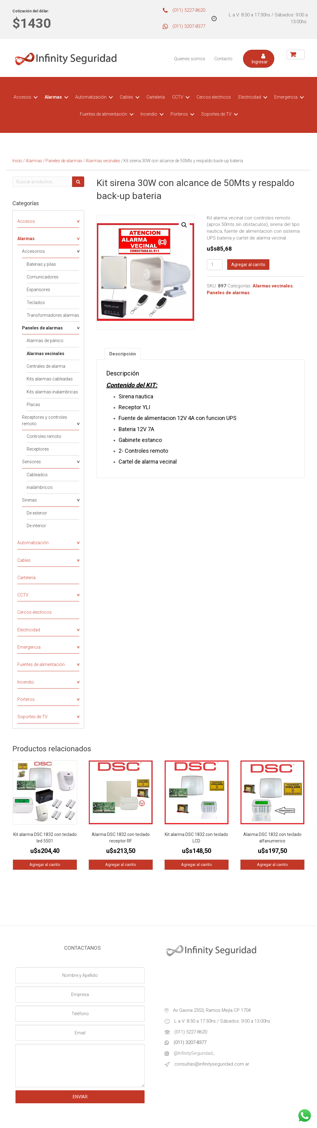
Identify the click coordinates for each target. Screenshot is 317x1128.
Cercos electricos (214, 97)
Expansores (38, 289)
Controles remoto (44, 436)
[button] (258, 59)
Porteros (179, 114)
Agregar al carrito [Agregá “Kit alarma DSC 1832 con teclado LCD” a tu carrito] (196, 864)
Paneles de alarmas (64, 160)
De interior (36, 525)
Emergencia (285, 97)
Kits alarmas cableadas (50, 378)
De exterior (37, 513)
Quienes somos (189, 58)
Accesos (22, 97)
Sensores (31, 461)
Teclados (36, 302)
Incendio (149, 114)
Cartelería (155, 97)
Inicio (17, 160)
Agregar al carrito (248, 264)
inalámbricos (40, 487)
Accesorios (33, 251)
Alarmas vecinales (103, 160)
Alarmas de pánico (45, 340)
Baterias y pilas (41, 264)
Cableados (37, 474)
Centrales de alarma (46, 366)
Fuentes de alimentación (103, 114)
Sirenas (29, 500)
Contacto (223, 58)
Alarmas (53, 97)
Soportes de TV (216, 114)
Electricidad (249, 97)
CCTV (177, 97)
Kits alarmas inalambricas (52, 391)
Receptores (38, 449)
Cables (126, 97)
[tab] (122, 354)
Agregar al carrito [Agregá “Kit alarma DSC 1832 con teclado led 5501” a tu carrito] (44, 864)
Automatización (90, 97)
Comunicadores (43, 276)
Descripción (122, 354)
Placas (33, 404)
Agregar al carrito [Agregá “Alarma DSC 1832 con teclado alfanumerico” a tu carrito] (272, 864)
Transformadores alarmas (53, 315)
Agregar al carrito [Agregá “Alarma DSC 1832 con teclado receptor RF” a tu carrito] (120, 864)
